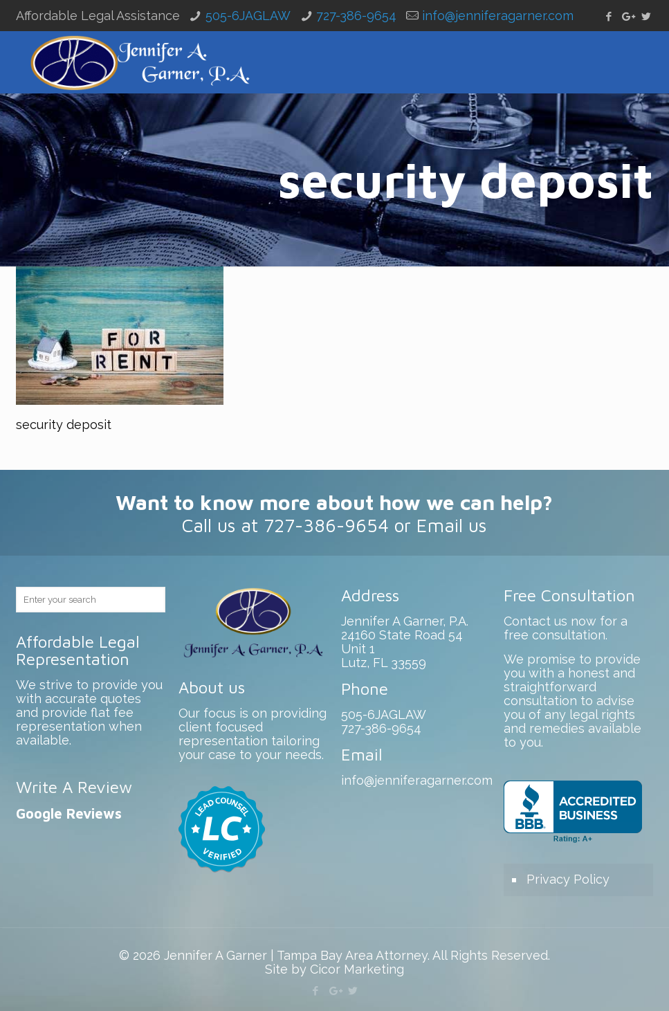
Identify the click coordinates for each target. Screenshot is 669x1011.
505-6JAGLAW (248, 15)
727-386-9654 (356, 15)
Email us (451, 525)
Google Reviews (69, 813)
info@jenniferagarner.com (498, 15)
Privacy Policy (568, 879)
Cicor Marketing (357, 969)
